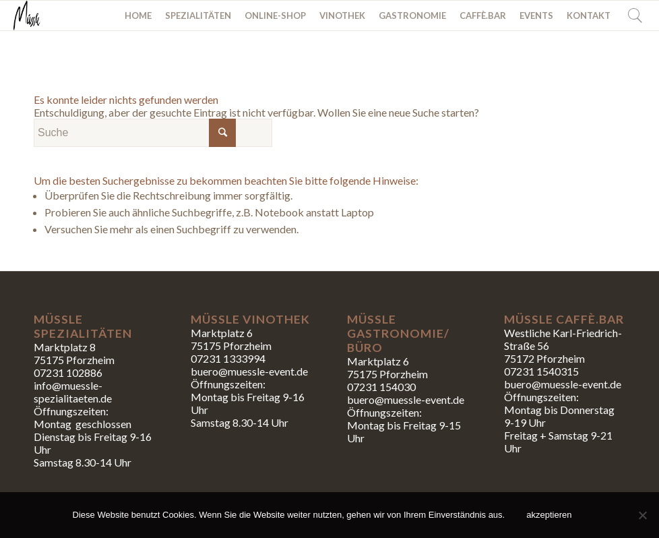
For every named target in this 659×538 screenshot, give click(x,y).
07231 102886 (68, 372)
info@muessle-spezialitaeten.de (73, 392)
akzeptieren (548, 515)
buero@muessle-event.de (405, 399)
